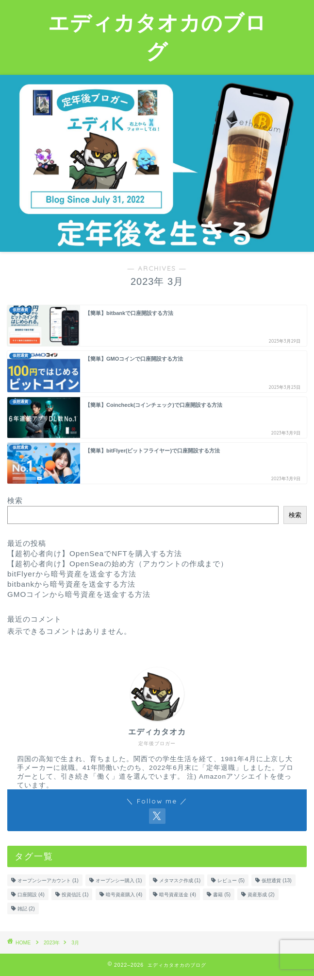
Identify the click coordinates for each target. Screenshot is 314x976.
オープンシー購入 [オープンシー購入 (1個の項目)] (119, 880)
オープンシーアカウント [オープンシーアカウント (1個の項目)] (48, 880)
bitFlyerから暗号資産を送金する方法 (71, 574)
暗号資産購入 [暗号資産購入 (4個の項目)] (124, 894)
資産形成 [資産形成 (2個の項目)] (261, 894)
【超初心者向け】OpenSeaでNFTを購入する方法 (94, 553)
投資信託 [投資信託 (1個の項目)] (75, 894)
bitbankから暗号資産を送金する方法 (71, 584)
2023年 (52, 942)
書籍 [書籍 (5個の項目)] (222, 894)
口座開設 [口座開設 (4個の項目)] (31, 894)
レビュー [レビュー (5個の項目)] (231, 880)
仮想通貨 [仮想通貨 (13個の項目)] (276, 880)
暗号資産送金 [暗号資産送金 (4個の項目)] (177, 894)
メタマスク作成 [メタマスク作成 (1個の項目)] (180, 880)
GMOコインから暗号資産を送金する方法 (78, 594)
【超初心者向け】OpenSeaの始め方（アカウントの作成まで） (117, 563)
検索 (15, 500)
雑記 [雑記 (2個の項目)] (26, 908)
